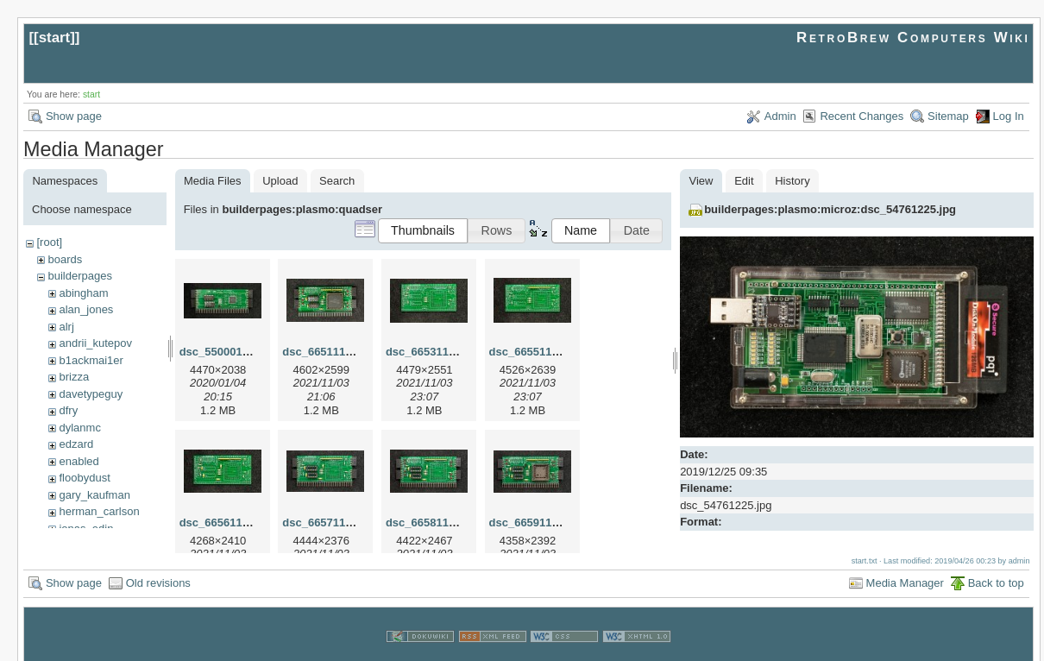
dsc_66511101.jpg (330, 351)
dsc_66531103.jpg (433, 351)
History (792, 180)
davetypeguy (91, 393)
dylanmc (79, 427)
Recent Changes (861, 116)
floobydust (84, 477)
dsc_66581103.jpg (433, 522)
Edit (743, 180)
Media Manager (905, 566)
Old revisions (158, 566)
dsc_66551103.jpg (537, 351)
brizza (74, 376)
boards (64, 259)
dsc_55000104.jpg (227, 351)
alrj (66, 326)
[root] (49, 242)
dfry (68, 410)
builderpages (79, 275)
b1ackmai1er (91, 360)
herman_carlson (99, 511)
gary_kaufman (94, 494)
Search (337, 180)
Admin (780, 116)
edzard (76, 444)
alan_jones (86, 309)
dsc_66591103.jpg (537, 522)
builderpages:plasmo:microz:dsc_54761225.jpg (830, 209)
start (55, 37)
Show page (74, 116)
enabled (78, 461)
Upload (280, 180)
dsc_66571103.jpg (330, 522)
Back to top (996, 566)
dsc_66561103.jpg (227, 522)
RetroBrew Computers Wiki (913, 37)
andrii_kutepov (95, 343)
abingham (83, 292)
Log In (1008, 116)
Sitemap (948, 116)
